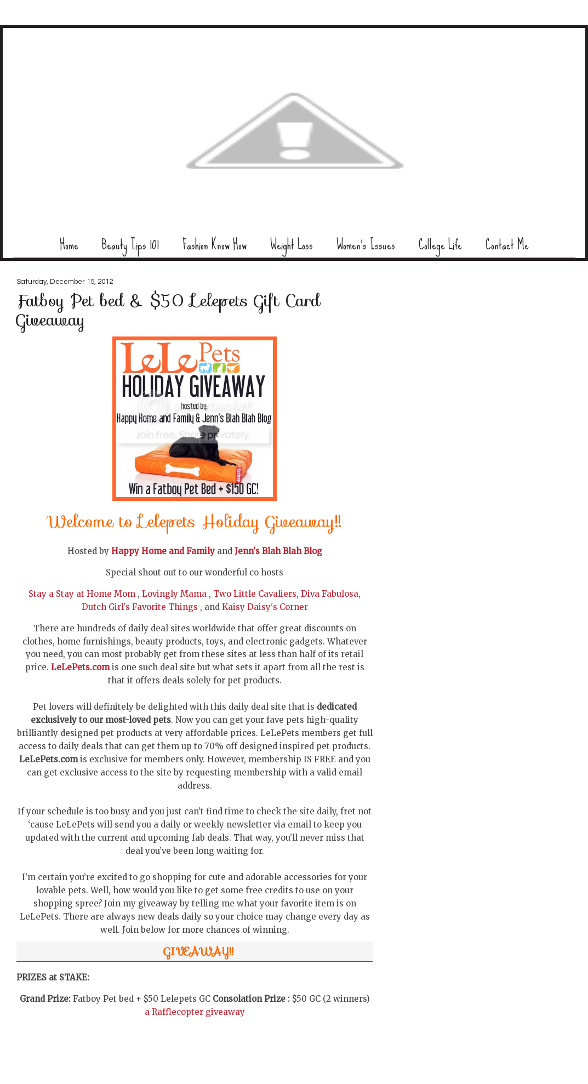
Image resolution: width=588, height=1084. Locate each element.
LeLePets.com (80, 667)
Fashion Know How (214, 245)
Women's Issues (365, 245)
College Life (440, 245)
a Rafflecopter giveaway (195, 1012)
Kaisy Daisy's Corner (265, 607)
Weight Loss (291, 245)
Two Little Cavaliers (254, 594)
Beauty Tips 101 (130, 245)
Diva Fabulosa (329, 594)
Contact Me (507, 245)
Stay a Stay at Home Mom (81, 594)
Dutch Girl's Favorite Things (140, 607)
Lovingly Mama (174, 594)
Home (69, 245)
